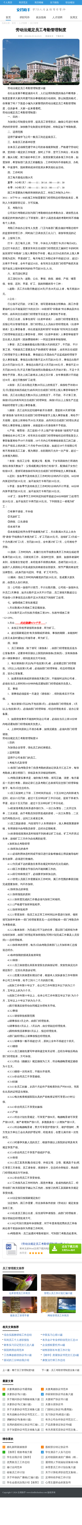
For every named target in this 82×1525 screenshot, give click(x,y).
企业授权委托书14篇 (53, 1345)
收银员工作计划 (16, 1472)
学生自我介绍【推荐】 (19, 1457)
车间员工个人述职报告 (16, 1340)
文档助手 (22, 1492)
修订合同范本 (14, 1467)
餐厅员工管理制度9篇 (23, 1370)
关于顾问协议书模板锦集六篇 (23, 1399)
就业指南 (41, 17)
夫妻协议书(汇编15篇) (19, 1404)
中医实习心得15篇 (52, 1335)
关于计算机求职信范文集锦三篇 (63, 1472)
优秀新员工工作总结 (18, 1462)
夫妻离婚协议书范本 (56, 1389)
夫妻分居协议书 (54, 1404)
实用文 (74, 17)
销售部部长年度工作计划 (56, 1350)
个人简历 (7, 2)
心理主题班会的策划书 (58, 1482)
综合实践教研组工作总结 (18, 1335)
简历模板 (39, 2)
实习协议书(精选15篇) (57, 1414)
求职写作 (25, 17)
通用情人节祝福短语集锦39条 (61, 1462)
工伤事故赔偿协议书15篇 (18, 1355)
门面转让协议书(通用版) (58, 1409)
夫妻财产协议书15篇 (56, 1399)
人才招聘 (57, 17)
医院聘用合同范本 (14, 1350)
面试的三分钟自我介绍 (16, 1360)
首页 (8, 17)
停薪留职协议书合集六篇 (59, 1394)
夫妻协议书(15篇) (16, 1394)
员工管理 (34, 23)
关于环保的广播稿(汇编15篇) (23, 1477)
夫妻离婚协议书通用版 (19, 1389)
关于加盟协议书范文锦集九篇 (23, 1429)
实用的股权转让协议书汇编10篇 (24, 1424)
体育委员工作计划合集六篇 (60, 1467)
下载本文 (60, 36)
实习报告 (54, 2)
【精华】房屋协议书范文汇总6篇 (60, 1355)
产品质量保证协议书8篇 (58, 1424)
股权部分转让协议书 (56, 1447)
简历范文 (23, 2)
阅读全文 (49, 36)
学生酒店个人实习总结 (58, 1452)
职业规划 (70, 2)
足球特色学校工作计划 (58, 1477)
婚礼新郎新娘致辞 (17, 1447)
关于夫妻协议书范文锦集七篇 (23, 1409)
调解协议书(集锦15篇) (19, 1419)
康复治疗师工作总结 (53, 1360)
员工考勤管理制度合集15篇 (65, 1370)
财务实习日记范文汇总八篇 (19, 1345)
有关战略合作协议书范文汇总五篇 (26, 1414)
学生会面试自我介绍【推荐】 (23, 1482)
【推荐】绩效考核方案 (19, 1452)
